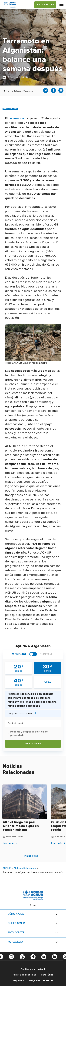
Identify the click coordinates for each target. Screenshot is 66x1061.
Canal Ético (47, 974)
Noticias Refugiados (25, 868)
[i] (34, 713)
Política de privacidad (33, 969)
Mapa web (18, 980)
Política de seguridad (24, 974)
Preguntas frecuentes (41, 980)
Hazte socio (33, 743)
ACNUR (7, 868)
